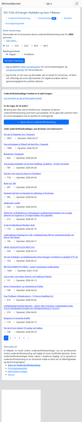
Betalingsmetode (11, 51)
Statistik (66, 18)
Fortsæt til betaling (14, 60)
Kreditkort (29, 54)
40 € (36, 45)
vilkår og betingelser (30, 66)
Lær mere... (10, 40)
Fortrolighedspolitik (14, 23)
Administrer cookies (17, 371)
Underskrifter (45, 18)
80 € (46, 45)
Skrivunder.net (11, 3)
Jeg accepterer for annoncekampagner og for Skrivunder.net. (36, 68)
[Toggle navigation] (76, 3)
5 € (7, 45)
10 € (16, 45)
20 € (26, 45)
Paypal (12, 54)
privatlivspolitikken (15, 69)
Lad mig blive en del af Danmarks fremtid (23, 98)
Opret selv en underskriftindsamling (36, 122)
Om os (11, 374)
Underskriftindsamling (17, 18)
